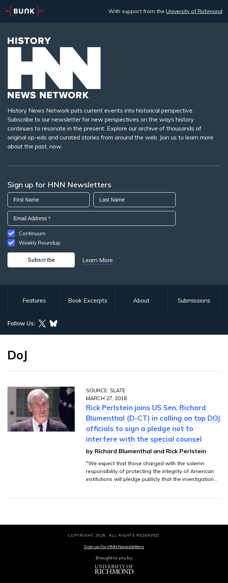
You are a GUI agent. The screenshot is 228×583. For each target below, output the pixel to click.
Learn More (97, 260)
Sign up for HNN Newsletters (114, 546)
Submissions (194, 300)
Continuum (32, 233)
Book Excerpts (87, 300)
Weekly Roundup (40, 242)
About (141, 300)
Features (34, 300)
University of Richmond (194, 11)
